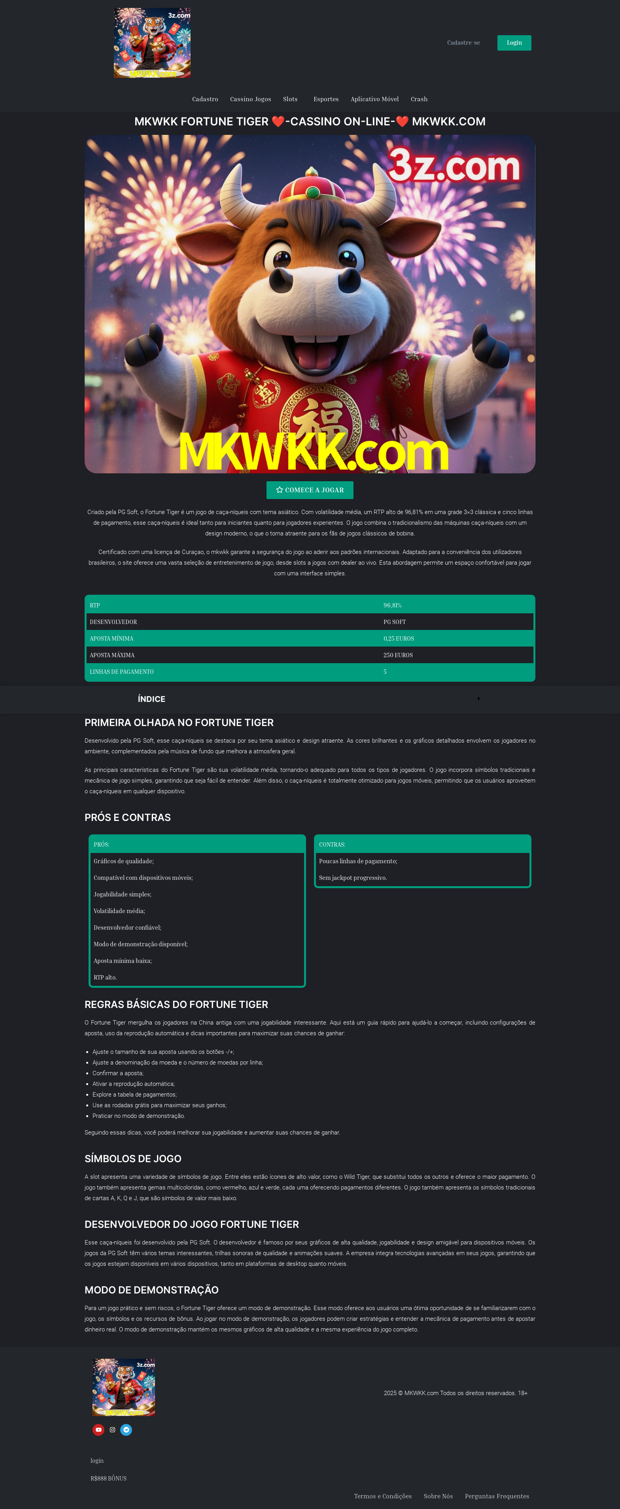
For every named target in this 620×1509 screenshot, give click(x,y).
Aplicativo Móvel (375, 99)
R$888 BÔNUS (109, 1477)
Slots (290, 99)
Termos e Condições (383, 1496)
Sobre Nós (438, 1496)
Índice (151, 699)
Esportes (326, 99)
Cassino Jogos (250, 99)
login (97, 1460)
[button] (310, 699)
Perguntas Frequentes (497, 1496)
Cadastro (205, 99)
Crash (419, 99)
